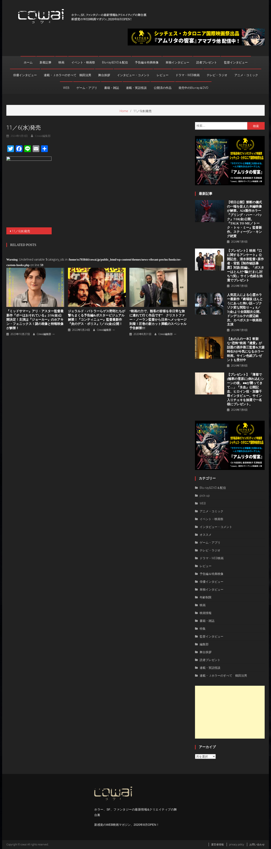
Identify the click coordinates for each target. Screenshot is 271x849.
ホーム (28, 62)
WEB (66, 87)
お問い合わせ (257, 844)
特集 (203, 628)
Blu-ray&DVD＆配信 (115, 62)
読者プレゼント (206, 62)
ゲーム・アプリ (86, 87)
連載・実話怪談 (136, 87)
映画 (61, 62)
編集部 (204, 644)
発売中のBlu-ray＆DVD (193, 87)
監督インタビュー (236, 62)
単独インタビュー (177, 62)
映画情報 (206, 613)
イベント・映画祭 (83, 62)
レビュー (163, 75)
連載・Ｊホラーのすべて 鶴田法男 (67, 75)
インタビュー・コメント (133, 75)
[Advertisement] (230, 712)
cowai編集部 (44, 334)
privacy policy (236, 844)
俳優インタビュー (25, 75)
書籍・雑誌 (111, 87)
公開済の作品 (162, 87)
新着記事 (45, 62)
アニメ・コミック (246, 75)
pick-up (205, 495)
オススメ (206, 535)
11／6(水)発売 (21, 231)
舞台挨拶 (104, 75)
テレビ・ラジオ (217, 75)
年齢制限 (206, 597)
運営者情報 (217, 844)
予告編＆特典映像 (147, 62)
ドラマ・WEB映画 (188, 75)
